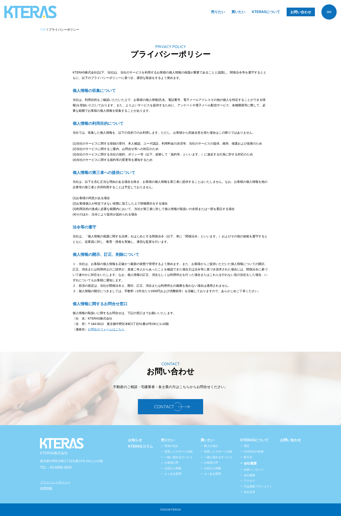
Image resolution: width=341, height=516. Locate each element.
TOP (43, 29)
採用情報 (46, 488)
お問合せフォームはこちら (106, 329)
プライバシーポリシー (55, 482)
